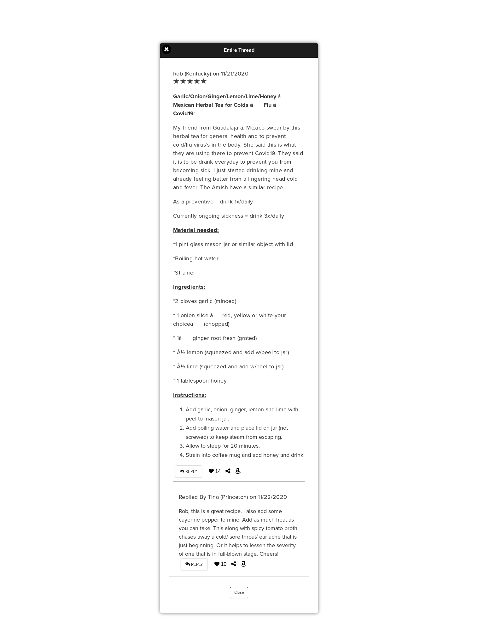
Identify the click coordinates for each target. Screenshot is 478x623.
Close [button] (239, 592)
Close (166, 49)
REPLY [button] (188, 471)
